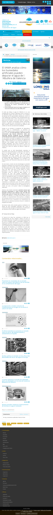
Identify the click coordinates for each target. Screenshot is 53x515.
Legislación (5, 494)
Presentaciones (4, 312)
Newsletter (27, 34)
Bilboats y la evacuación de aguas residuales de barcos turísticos (41, 196)
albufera (9, 424)
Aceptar (18, 513)
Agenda (42, 31)
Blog (3, 444)
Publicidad (19, 34)
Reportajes (5, 440)
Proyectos (5, 453)
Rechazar (23, 513)
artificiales (20, 423)
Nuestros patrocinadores (8, 502)
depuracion (26, 423)
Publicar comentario (24, 414)
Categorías (18, 31)
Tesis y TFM (5, 446)
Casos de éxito (6, 442)
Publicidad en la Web (7, 500)
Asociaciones (4, 337)
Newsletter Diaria (6, 506)
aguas (4, 424)
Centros (4, 455)
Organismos (5, 472)
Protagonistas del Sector (7, 448)
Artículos (4, 438)
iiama (8, 423)
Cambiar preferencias (32, 513)
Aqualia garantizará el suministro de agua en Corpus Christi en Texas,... (41, 212)
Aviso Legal (37, 510)
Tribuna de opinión (6, 466)
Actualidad (5, 434)
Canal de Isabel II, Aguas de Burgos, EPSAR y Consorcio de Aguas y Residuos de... (40, 180)
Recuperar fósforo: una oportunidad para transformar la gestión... (41, 146)
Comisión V (5, 498)
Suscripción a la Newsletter (19, 83)
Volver (4, 422)
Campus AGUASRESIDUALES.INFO (10, 485)
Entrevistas (5, 436)
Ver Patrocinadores (26, 40)
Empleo (13, 34)
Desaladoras (4, 361)
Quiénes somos (6, 504)
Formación (6, 34)
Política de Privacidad (45, 510)
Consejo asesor (6, 462)
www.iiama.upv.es (11, 238)
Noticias (13, 54)
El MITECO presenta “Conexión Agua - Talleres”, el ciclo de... (40, 130)
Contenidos (9, 31)
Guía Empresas (27, 31)
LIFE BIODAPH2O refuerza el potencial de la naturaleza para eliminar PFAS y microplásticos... (40, 162)
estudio (4, 423)
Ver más (47, 216)
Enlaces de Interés (6, 496)
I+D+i (3, 262)
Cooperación (5, 476)
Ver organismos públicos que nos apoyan (26, 49)
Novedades (36, 31)
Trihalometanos (5, 287)
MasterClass (5, 487)
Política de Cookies (27, 511)
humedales (13, 423)
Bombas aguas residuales (6, 386)
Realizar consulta (6, 464)
